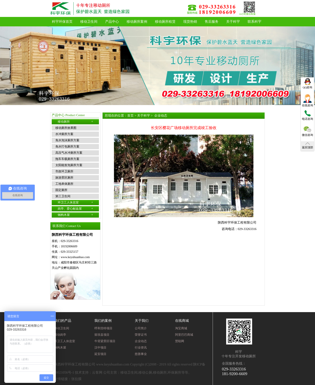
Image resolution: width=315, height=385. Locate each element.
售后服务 (211, 21)
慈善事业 (141, 354)
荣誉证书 (141, 334)
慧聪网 (179, 341)
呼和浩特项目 (103, 328)
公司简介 (141, 328)
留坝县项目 (101, 334)
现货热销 (190, 21)
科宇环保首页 (62, 21)
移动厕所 (75, 121)
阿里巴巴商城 (184, 334)
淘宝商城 (181, 328)
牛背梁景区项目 (104, 341)
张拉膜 (76, 379)
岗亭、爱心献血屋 (75, 208)
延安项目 (100, 354)
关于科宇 (233, 21)
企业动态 (160, 115)
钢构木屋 (75, 215)
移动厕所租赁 (165, 21)
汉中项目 (100, 347)
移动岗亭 (60, 334)
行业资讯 (141, 347)
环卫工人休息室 (75, 202)
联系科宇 (254, 21)
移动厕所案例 (137, 21)
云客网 (97, 372)
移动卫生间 (88, 21)
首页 (130, 115)
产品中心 (112, 21)
